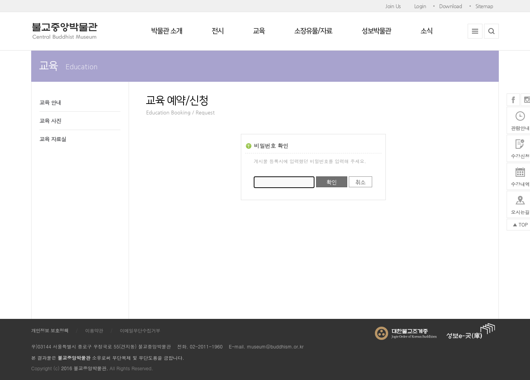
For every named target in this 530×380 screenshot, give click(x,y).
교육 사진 (50, 121)
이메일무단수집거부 (140, 330)
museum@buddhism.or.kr (275, 346)
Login (420, 6)
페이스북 (513, 99)
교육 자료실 (52, 139)
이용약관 (94, 330)
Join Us (393, 6)
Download (450, 6)
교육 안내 (50, 102)
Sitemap (484, 6)
